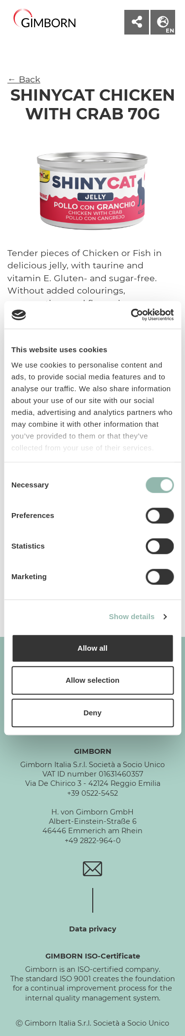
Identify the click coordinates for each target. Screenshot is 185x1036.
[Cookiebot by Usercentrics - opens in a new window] (132, 314)
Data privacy (92, 929)
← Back (23, 79)
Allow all (92, 648)
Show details (132, 616)
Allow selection (92, 680)
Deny (92, 712)
